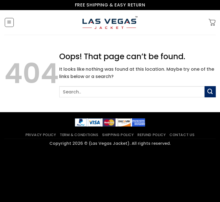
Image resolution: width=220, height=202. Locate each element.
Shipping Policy (118, 134)
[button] (9, 22)
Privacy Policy (41, 134)
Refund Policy (152, 134)
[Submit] (210, 91)
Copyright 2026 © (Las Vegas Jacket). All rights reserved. (110, 143)
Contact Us (181, 134)
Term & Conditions (79, 134)
